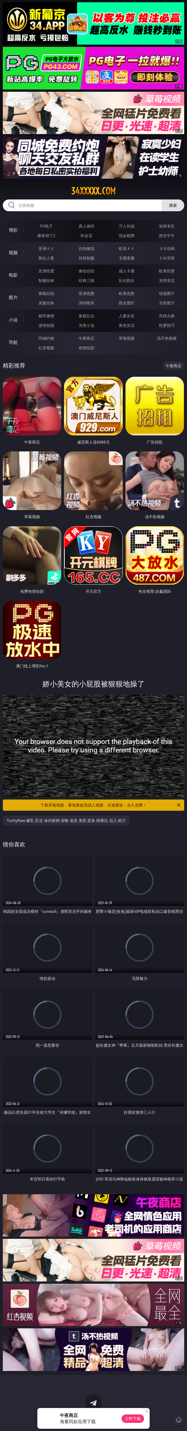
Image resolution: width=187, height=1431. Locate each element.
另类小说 (86, 325)
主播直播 (126, 258)
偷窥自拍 (46, 293)
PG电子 (46, 226)
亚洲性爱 (46, 271)
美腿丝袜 (46, 303)
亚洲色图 (86, 293)
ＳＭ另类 (167, 258)
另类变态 (167, 280)
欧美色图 (126, 293)
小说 (13, 320)
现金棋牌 (126, 235)
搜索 (173, 205)
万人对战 (126, 226)
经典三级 (86, 280)
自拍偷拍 (86, 248)
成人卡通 (126, 271)
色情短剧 (86, 347)
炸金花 (86, 235)
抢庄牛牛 (167, 235)
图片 (13, 297)
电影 (13, 275)
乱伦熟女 (126, 280)
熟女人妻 (46, 258)
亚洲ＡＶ (46, 248)
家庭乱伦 (86, 315)
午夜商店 (86, 338)
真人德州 (86, 226)
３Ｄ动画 (167, 248)
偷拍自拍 (86, 271)
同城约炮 (46, 338)
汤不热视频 (167, 338)
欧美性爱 (167, 271)
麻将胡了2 (46, 235)
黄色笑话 (126, 325)
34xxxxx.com (93, 191)
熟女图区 (126, 303)
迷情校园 (46, 325)
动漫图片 (167, 293)
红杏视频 (46, 347)
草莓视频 (126, 338)
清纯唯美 (86, 303)
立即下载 (133, 1418)
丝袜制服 (86, 258)
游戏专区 (167, 226)
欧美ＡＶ (126, 248)
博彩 (13, 230)
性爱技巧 (167, 325)
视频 (13, 252)
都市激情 (46, 315)
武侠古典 (167, 315)
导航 (13, 342)
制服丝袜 (46, 280)
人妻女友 (126, 315)
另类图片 (167, 303)
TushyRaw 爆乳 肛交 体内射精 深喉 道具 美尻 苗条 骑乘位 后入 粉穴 (66, 820)
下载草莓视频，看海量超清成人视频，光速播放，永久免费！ (110, 805)
